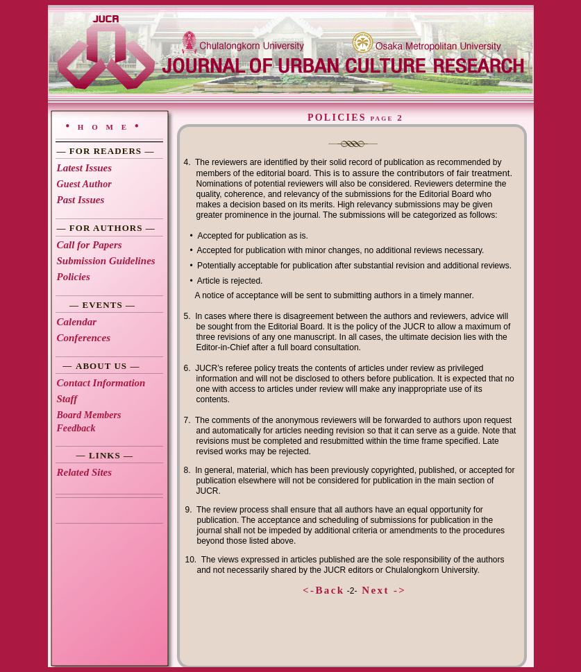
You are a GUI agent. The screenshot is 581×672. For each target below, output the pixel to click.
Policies (73, 276)
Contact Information (101, 382)
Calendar (77, 321)
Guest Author (84, 184)
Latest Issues (84, 167)
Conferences (84, 337)
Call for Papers (89, 244)
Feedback (76, 428)
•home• (105, 126)
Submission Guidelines (106, 260)
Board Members (89, 415)
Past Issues (81, 199)
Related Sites (84, 472)
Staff (67, 398)
